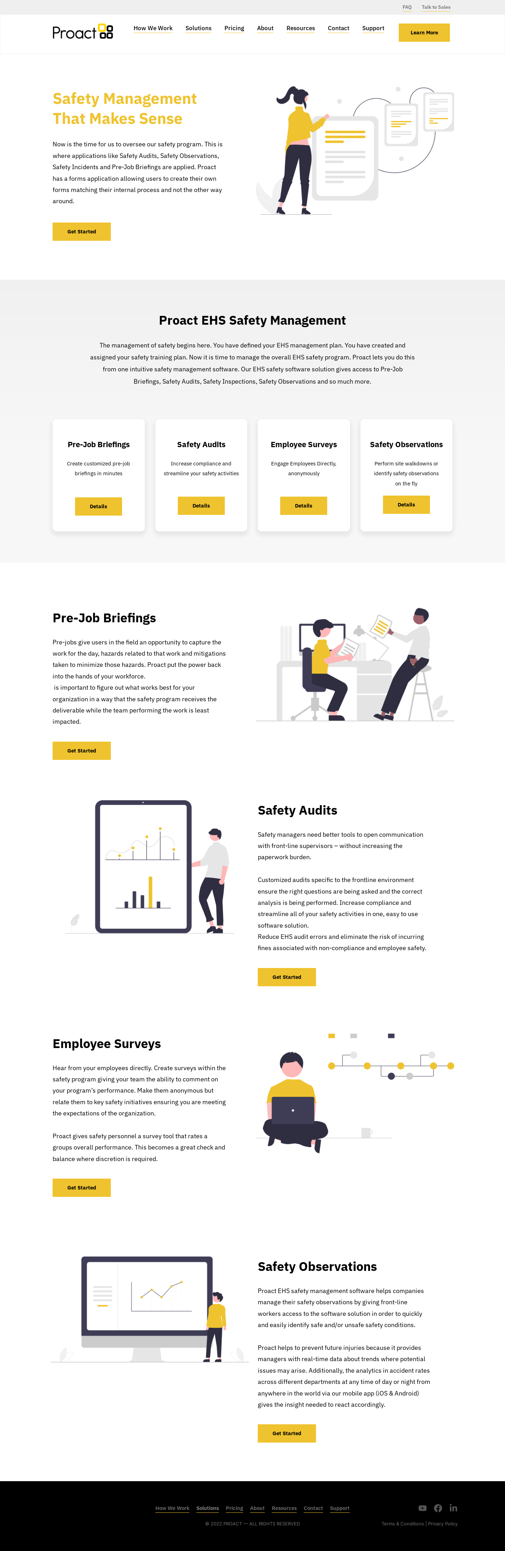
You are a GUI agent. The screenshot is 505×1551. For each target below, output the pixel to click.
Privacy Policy (443, 1523)
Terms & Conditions (403, 1523)
